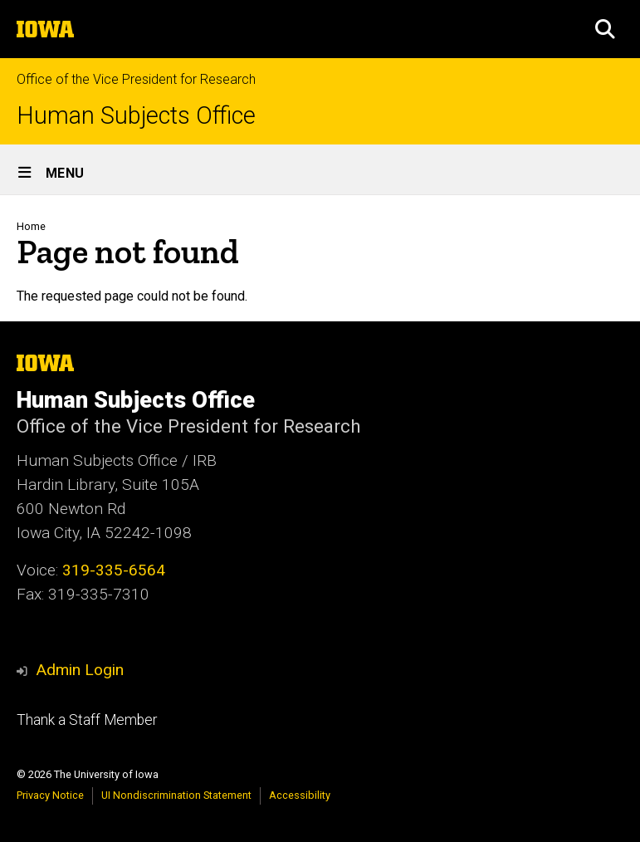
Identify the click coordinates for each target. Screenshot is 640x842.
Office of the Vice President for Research (136, 79)
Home (31, 226)
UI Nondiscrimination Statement (176, 795)
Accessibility (299, 795)
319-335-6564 (113, 570)
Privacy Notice (50, 795)
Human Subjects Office (136, 116)
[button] (605, 29)
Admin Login (80, 669)
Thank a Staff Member (87, 720)
